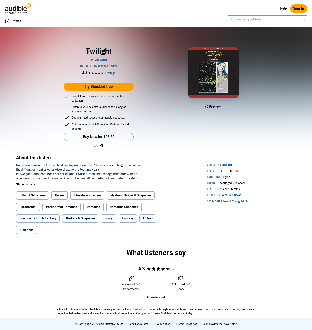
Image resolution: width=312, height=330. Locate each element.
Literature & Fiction (87, 195)
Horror (59, 195)
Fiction (148, 218)
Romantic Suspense (124, 207)
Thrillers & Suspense (80, 218)
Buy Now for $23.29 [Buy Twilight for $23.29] (98, 137)
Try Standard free (99, 87)
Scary (108, 218)
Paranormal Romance (61, 207)
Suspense (27, 230)
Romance (93, 207)
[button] (95, 145)
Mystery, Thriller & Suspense (130, 195)
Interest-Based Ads (187, 324)
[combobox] (267, 19)
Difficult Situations (32, 195)
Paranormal (28, 207)
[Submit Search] (303, 19)
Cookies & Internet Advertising (220, 324)
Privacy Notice (162, 324)
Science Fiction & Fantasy (38, 218)
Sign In (298, 8)
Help (283, 9)
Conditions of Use (139, 324)
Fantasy (128, 218)
